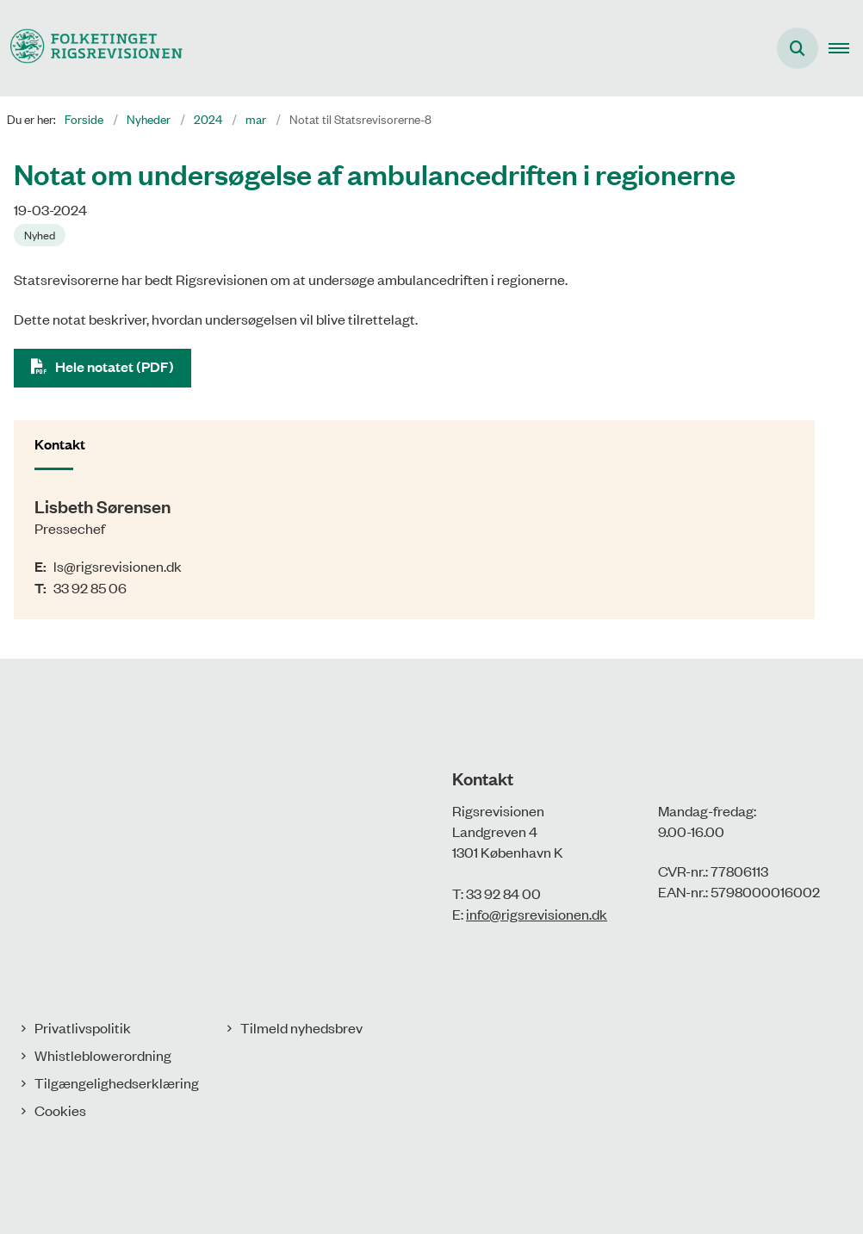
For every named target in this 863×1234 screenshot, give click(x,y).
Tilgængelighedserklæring (116, 1082)
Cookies (60, 1110)
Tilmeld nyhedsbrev (301, 1027)
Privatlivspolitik (82, 1027)
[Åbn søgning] (797, 48)
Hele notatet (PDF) (114, 366)
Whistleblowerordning (102, 1054)
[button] (846, 48)
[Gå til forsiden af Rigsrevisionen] (91, 47)
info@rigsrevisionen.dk (536, 913)
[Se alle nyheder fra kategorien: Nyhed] (41, 233)
